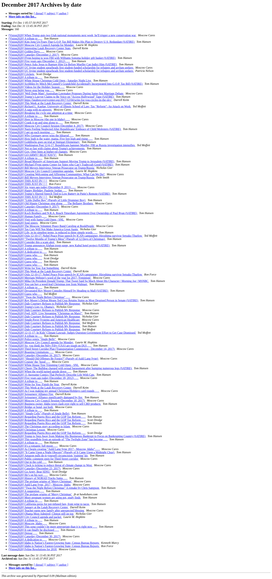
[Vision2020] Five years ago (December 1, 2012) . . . (39, 61)
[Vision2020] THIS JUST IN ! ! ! (28, 180)
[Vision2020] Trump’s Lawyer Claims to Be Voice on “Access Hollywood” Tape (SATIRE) (62, 96)
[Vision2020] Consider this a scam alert (32, 242)
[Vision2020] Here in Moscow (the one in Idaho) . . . (39, 119)
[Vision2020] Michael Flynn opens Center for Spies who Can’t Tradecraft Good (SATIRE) (61, 164)
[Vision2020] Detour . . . (23, 533)
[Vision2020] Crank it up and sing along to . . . (36, 122)
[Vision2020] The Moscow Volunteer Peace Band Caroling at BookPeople (52, 226)
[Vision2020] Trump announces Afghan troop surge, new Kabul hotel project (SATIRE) (59, 245)
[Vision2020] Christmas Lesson (27, 429)
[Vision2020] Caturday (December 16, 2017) (35, 355)
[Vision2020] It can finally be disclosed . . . (34, 529)
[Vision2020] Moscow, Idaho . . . (28, 523)
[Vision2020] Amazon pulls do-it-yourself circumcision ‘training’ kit (48, 455)
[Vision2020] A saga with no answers (30, 109)
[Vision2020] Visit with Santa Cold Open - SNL (37, 219)
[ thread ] (39, 13)
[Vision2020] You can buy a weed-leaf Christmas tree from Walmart (48, 284)
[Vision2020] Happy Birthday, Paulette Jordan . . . (38, 190)
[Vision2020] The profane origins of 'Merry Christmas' (40, 481)
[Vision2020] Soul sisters (23, 222)
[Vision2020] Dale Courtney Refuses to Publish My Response (45, 303)
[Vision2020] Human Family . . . (28, 216)
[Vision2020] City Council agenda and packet (35, 516)
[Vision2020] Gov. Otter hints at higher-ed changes (38, 151)
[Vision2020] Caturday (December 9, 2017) (34, 206)
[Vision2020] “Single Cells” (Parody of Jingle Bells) (39, 413)
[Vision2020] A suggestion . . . (26, 491)
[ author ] (63, 13)
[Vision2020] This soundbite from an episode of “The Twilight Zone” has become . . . (58, 439)
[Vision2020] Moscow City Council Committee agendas (41, 171)
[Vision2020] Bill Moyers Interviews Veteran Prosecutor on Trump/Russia (52, 167)
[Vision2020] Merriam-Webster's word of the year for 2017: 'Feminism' (50, 277)
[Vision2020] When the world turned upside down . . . (40, 371)
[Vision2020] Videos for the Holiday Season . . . (37, 87)
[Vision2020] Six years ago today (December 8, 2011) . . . (42, 187)
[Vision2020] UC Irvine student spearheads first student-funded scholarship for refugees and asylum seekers (71, 67)
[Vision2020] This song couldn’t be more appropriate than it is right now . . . (53, 526)
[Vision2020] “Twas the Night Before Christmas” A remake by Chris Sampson (54, 487)
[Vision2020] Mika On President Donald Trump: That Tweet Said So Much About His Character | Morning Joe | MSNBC (79, 280)
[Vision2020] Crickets (22, 74)
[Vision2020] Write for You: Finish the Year (34, 384)
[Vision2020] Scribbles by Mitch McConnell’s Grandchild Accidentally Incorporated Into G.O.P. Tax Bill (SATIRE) (76, 83)
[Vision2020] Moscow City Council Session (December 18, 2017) (47, 400)
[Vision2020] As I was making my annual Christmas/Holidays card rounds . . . (54, 390)
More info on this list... (22, 16)
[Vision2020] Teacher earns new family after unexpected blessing (47, 510)
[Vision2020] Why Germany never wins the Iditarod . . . (41, 135)
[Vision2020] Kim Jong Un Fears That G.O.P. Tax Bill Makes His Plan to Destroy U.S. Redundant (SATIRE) (72, 41)
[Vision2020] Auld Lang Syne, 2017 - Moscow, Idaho (40, 484)
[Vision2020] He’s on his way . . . (28, 474)
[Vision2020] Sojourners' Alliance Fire (31, 394)
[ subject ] (51, 13)
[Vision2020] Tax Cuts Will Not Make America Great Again (44, 229)
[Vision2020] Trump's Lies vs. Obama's (32, 306)
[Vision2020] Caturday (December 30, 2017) (35, 536)
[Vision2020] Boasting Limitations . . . (31, 352)
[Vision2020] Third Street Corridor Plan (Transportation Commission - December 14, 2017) (62, 348)
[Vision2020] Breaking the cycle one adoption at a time (41, 112)
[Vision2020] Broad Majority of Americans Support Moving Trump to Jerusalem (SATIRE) (62, 161)
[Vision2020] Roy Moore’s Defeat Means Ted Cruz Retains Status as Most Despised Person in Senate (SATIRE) (74, 300)
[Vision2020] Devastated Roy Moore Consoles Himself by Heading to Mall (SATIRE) (59, 290)
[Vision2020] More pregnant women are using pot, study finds (45, 497)
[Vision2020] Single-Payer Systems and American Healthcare (44, 319)
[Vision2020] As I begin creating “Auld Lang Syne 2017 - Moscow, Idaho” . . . (54, 449)
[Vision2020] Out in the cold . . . (28, 462)
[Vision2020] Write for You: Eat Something (34, 268)
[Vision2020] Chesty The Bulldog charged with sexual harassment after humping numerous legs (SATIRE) (70, 368)
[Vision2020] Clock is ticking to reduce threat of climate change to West (51, 465)
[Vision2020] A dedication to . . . (28, 251)
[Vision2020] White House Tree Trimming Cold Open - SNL (44, 365)
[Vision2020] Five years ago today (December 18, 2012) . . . (44, 377)
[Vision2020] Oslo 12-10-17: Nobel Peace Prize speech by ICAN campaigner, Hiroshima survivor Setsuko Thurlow (76, 235)
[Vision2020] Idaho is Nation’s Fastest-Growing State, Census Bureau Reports (54, 542)
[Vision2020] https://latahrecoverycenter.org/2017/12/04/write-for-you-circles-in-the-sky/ (60, 99)
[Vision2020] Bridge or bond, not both (31, 407)
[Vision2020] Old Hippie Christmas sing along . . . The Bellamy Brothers (51, 203)
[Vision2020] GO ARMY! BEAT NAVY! (33, 154)
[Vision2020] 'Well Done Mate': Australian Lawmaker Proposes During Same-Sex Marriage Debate (66, 93)
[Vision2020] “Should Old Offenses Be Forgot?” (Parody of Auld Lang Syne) (54, 358)
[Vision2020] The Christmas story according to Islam (40, 426)
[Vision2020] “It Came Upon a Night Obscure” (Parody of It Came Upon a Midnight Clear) (62, 452)
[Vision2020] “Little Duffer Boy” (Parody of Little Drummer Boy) (47, 200)
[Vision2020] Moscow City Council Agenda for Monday (42, 45)
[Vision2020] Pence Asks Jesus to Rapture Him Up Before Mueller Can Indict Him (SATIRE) (63, 64)
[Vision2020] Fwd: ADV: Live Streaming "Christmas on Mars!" (46, 313)
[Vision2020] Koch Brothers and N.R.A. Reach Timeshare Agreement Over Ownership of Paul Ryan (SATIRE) (73, 213)
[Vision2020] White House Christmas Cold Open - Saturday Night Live (50, 80)
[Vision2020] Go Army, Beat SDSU (30, 471)
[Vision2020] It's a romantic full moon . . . (33, 445)
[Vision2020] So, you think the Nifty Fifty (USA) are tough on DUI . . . (50, 345)
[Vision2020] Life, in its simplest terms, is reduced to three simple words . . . (53, 232)
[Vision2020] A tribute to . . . (25, 38)
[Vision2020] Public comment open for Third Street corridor (44, 458)
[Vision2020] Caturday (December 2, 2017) (34, 54)
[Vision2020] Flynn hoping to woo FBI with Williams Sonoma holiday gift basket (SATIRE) (62, 57)
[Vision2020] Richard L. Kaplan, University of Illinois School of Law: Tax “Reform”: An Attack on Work (70, 106)
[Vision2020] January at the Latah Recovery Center (39, 507)
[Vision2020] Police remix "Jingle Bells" (32, 339)
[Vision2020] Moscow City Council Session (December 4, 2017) (46, 125)
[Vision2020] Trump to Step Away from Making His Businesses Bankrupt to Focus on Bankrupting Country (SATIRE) (77, 436)
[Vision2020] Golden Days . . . (27, 51)
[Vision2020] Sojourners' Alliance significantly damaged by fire (46, 397)
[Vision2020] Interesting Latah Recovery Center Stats (40, 48)
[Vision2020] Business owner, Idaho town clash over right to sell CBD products (55, 403)
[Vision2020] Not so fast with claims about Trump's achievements (47, 148)
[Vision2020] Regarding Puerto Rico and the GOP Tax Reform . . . (47, 416)
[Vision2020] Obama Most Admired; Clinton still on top (41, 513)
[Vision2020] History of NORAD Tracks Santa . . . (38, 478)
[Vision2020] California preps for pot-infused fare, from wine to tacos (49, 504)
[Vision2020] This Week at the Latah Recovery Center (40, 103)
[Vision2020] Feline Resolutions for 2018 (33, 549)
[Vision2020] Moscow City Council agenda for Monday (41, 342)
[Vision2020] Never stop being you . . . (31, 90)
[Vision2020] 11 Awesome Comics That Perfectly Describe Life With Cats (52, 374)
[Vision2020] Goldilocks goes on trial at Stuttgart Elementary (44, 141)
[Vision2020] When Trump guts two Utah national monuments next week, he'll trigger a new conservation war (72, 35)
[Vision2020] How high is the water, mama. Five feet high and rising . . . (51, 138)
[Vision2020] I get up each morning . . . (32, 132)
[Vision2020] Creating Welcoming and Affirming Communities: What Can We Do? (57, 174)
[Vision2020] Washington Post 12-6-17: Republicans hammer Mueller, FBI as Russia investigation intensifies (72, 145)
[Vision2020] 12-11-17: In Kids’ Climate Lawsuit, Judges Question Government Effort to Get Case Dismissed (72, 332)
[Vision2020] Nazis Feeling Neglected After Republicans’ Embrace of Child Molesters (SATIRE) (65, 129)
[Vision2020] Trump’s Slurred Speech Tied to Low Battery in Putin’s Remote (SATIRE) (60, 193)
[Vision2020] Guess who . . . (25, 255)
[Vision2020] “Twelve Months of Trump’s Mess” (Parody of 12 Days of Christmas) (57, 238)
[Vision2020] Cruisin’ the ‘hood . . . (30, 361)
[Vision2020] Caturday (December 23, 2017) (35, 468)
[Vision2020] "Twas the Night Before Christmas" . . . (39, 297)
